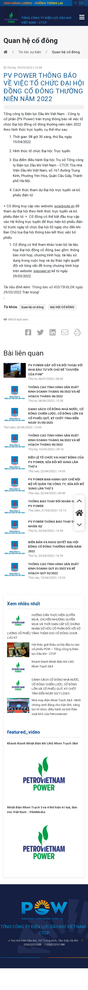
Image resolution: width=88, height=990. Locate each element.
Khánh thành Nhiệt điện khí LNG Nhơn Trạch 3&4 (42, 743)
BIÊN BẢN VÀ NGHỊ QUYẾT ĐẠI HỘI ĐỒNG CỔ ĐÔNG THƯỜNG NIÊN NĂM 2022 (54, 546)
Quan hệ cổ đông (32, 307)
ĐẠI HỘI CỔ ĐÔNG (62, 307)
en (81, 3)
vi (75, 3)
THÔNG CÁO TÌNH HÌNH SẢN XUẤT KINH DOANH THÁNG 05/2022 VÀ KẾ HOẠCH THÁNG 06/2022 (54, 391)
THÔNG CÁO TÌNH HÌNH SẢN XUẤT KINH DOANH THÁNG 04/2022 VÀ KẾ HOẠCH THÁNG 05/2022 (54, 440)
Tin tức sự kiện (29, 52)
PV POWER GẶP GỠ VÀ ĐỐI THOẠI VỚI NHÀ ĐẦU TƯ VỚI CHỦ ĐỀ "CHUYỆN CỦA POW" (55, 369)
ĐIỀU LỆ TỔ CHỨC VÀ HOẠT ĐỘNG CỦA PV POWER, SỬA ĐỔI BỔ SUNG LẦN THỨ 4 (56, 462)
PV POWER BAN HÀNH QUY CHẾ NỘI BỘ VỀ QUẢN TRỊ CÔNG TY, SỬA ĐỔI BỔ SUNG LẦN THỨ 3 (56, 484)
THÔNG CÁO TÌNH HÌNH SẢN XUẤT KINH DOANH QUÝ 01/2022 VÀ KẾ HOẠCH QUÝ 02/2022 (53, 568)
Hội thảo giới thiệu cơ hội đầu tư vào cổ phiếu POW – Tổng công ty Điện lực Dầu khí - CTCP (56, 649)
